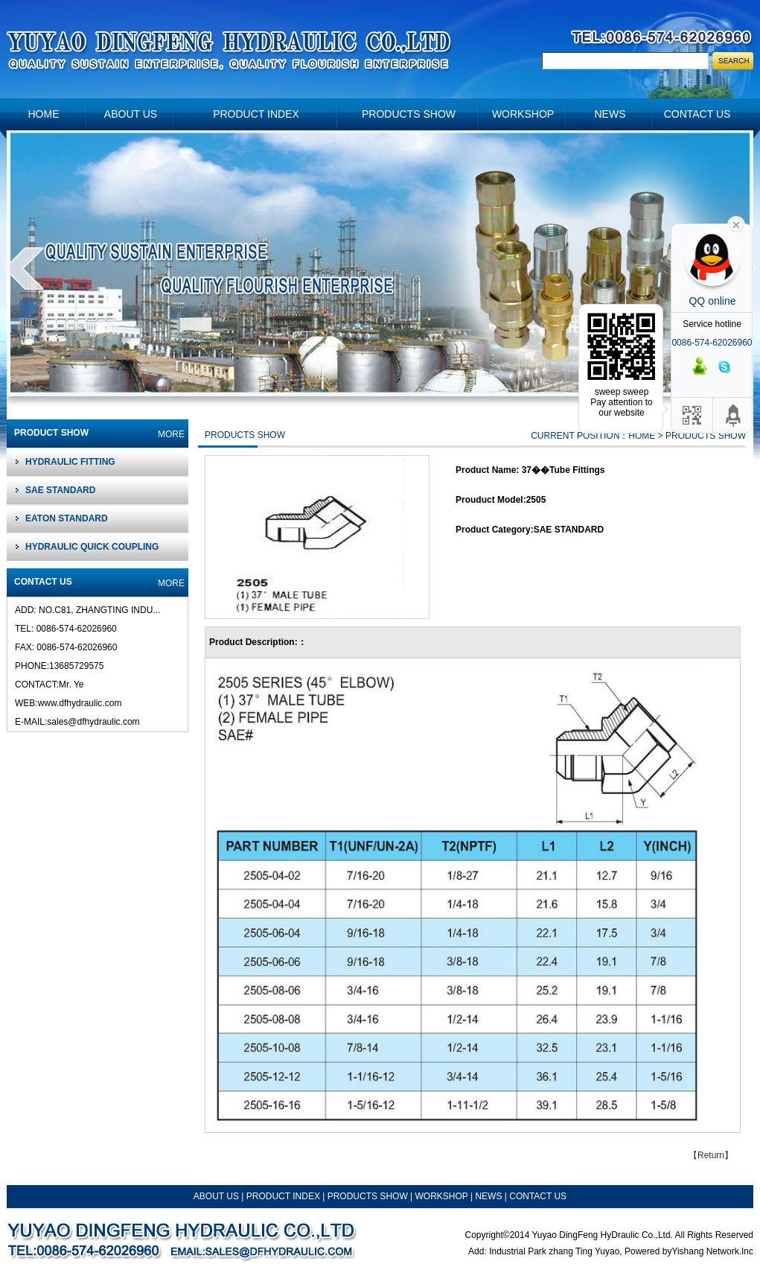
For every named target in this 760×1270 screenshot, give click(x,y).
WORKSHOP (441, 1196)
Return (710, 1155)
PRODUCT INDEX (283, 1196)
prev (24, 268)
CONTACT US (537, 1196)
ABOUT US (216, 1196)
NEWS (489, 1196)
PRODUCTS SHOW (368, 1196)
